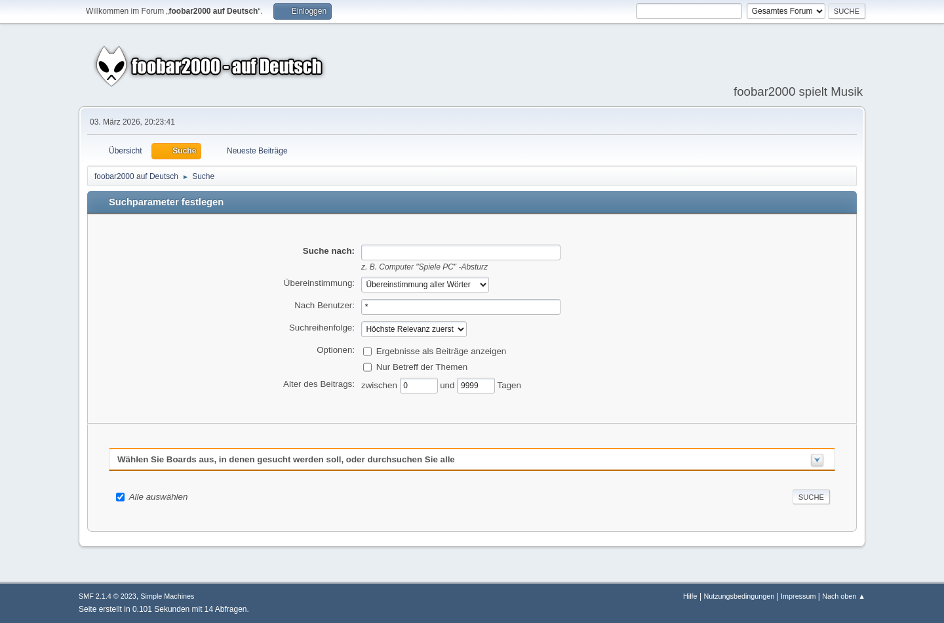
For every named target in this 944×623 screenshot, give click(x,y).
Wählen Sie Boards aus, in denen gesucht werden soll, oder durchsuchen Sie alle (286, 459)
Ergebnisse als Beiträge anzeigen (441, 350)
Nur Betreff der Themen (422, 366)
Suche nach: (329, 251)
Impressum (798, 596)
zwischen (380, 385)
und (448, 385)
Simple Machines (167, 596)
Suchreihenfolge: (322, 327)
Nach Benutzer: (324, 305)
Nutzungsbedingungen (738, 596)
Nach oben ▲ (843, 596)
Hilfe (690, 596)
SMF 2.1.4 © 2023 (107, 596)
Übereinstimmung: (319, 283)
